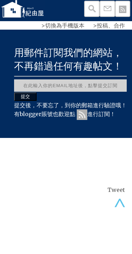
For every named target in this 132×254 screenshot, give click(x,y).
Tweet (116, 189)
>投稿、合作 (109, 25)
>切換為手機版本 (62, 25)
